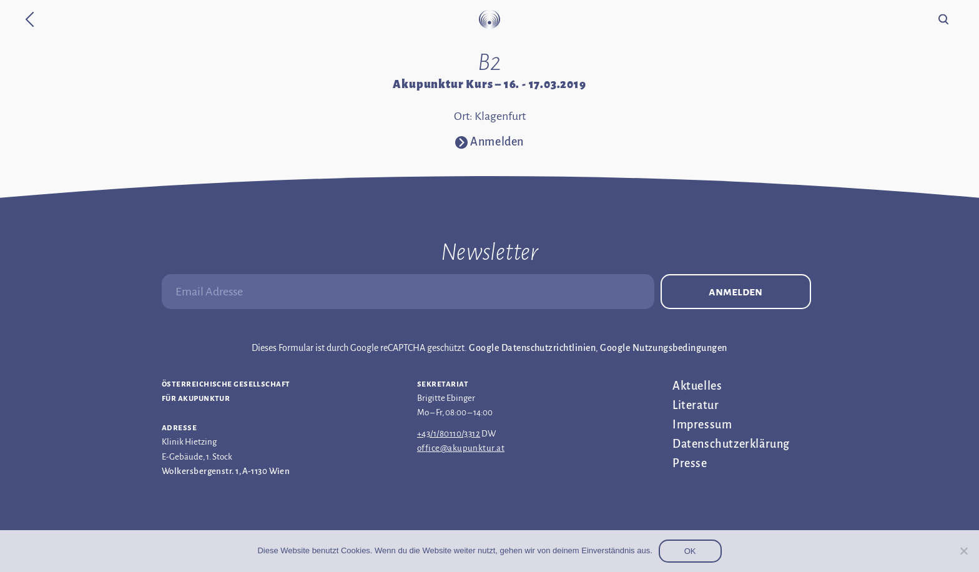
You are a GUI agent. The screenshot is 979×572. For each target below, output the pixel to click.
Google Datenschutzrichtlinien (532, 348)
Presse (689, 463)
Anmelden (735, 291)
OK (690, 551)
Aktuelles (697, 386)
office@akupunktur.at (460, 448)
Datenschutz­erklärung (731, 444)
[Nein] (963, 551)
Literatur (695, 405)
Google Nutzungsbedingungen (663, 348)
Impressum (702, 424)
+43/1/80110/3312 (448, 433)
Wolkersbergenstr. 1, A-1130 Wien (226, 471)
